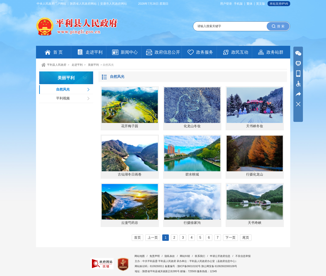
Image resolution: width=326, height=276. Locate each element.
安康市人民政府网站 (113, 3)
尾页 (245, 237)
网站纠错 (185, 256)
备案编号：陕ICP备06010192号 (183, 266)
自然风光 (63, 89)
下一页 (230, 237)
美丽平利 (93, 64)
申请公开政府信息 (220, 256)
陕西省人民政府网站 (83, 3)
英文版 (260, 3)
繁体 (249, 3)
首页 (137, 237)
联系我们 (200, 256)
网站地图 (140, 256)
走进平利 (77, 64)
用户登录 (226, 3)
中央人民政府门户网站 (51, 3)
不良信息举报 (243, 256)
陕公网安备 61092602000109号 (219, 266)
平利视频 (63, 98)
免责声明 (155, 256)
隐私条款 (170, 256)
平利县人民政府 (56, 64)
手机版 (238, 3)
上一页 (153, 237)
